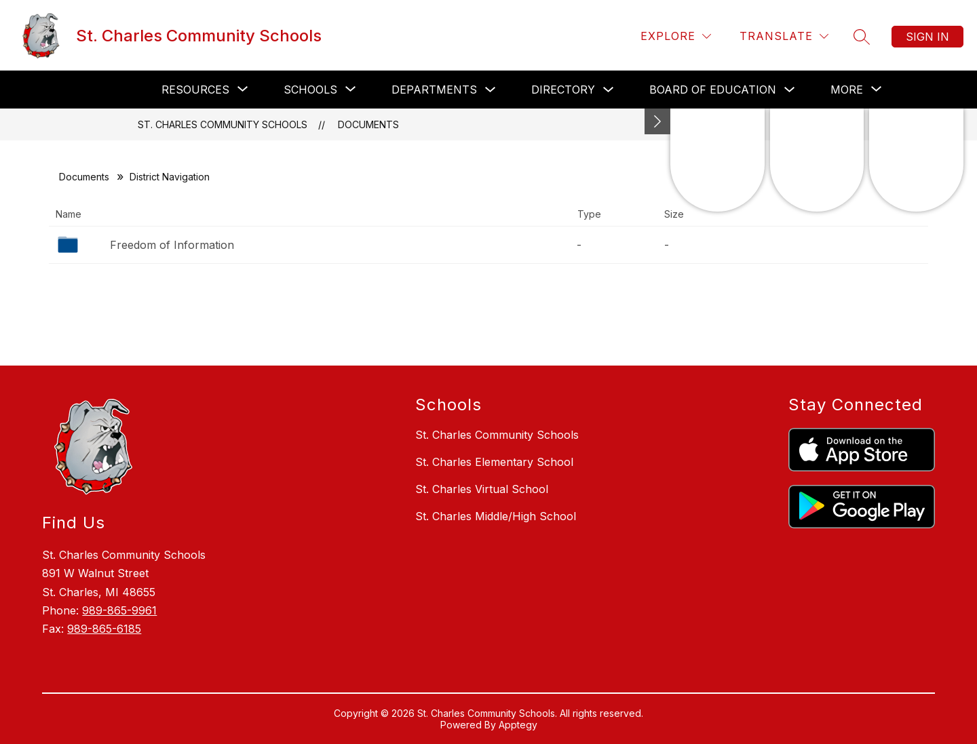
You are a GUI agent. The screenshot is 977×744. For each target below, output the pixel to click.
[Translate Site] (784, 36)
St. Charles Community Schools (222, 124)
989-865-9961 (119, 610)
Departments (434, 89)
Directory (563, 89)
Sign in (927, 36)
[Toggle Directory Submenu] (608, 90)
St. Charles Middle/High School (495, 516)
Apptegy (518, 724)
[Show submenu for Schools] (310, 89)
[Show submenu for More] (846, 89)
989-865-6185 (104, 628)
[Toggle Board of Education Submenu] (790, 90)
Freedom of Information (172, 245)
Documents (368, 124)
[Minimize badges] (657, 121)
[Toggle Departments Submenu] (490, 90)
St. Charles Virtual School (481, 489)
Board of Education (712, 89)
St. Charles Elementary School (494, 462)
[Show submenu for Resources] (195, 89)
